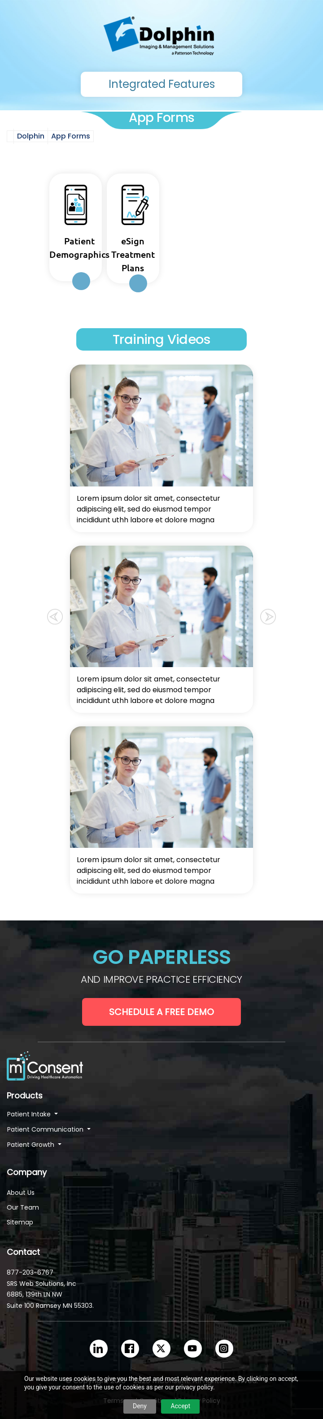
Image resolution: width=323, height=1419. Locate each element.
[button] (55, 615)
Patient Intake (29, 1114)
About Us (21, 1192)
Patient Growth (31, 1144)
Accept (180, 1406)
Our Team (23, 1207)
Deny (140, 1406)
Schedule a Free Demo (161, 1012)
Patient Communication (46, 1129)
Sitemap (20, 1222)
